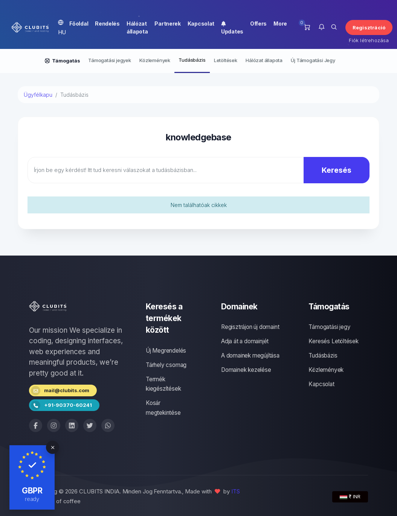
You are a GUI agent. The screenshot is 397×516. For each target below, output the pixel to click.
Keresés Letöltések (333, 341)
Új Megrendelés (166, 350)
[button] (321, 27)
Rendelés (107, 23)
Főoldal (78, 23)
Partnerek (167, 23)
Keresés (336, 170)
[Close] (52, 447)
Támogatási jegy (329, 326)
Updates (232, 27)
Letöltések (225, 60)
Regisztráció (369, 27)
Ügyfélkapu (38, 94)
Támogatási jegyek (109, 60)
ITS (235, 491)
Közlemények (154, 60)
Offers (258, 23)
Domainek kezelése (246, 369)
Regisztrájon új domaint (250, 326)
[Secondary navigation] (198, 61)
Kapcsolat (201, 23)
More (280, 23)
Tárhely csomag (166, 364)
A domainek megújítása (250, 355)
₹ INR (350, 496)
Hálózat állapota (137, 27)
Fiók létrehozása (369, 40)
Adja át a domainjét (245, 341)
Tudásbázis (192, 60)
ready (32, 498)
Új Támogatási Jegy (313, 60)
